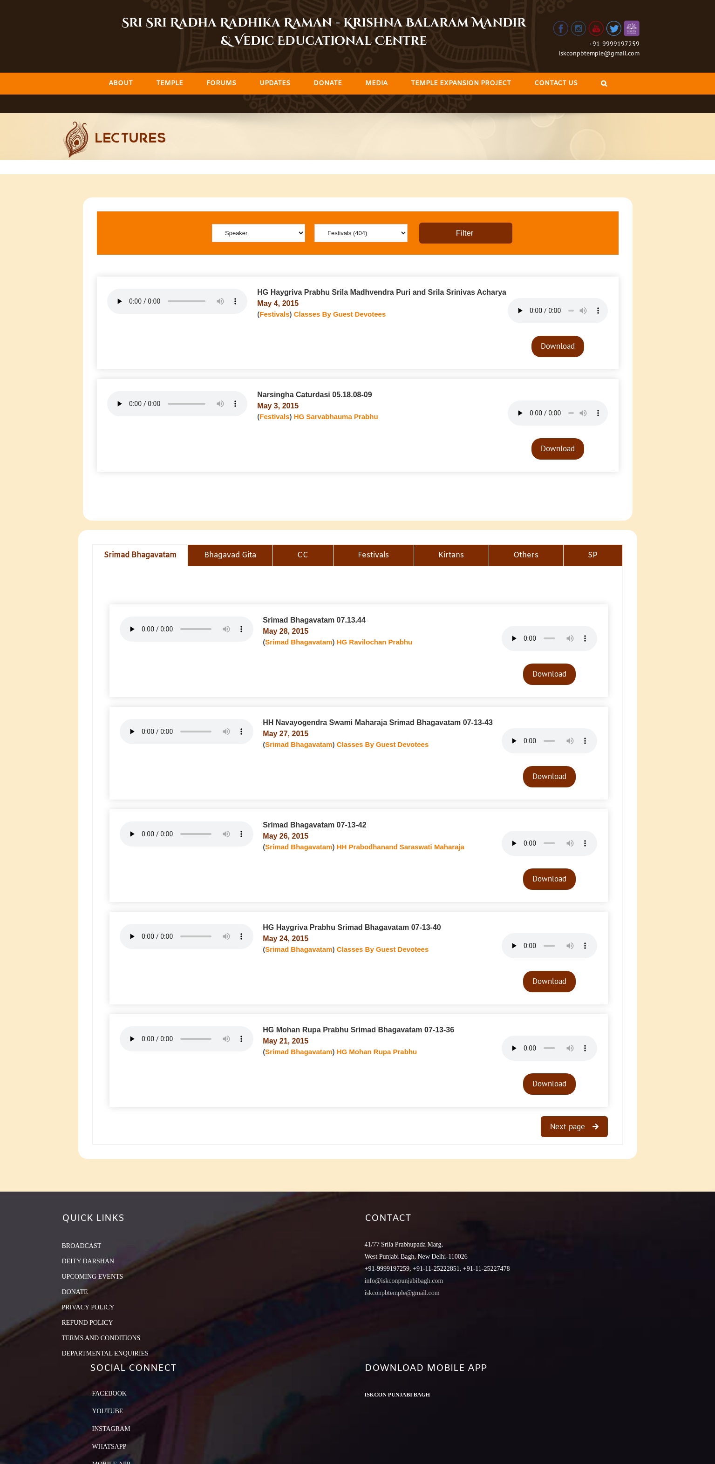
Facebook (109, 1393)
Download (558, 346)
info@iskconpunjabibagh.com (404, 1280)
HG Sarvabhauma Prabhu (336, 416)
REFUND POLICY (87, 1322)
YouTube (107, 1411)
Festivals (274, 314)
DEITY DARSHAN (88, 1261)
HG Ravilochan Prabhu (375, 642)
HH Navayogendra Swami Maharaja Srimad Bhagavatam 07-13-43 (378, 722)
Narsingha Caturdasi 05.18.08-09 (314, 395)
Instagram (111, 1428)
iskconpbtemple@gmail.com (599, 53)
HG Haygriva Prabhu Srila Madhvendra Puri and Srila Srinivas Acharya (381, 292)
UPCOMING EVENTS (92, 1276)
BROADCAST (82, 1245)
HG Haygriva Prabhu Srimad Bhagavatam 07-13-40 (352, 927)
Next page (568, 1126)
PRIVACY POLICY (88, 1307)
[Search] (604, 84)
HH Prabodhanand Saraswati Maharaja (400, 847)
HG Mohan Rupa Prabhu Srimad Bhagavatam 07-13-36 (358, 1030)
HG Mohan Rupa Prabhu (377, 1052)
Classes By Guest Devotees (340, 314)
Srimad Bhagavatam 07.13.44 (314, 620)
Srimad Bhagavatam (298, 642)
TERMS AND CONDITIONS (101, 1338)
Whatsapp (109, 1446)
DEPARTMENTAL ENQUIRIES (105, 1353)
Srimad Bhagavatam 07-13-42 (314, 825)
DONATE (75, 1291)
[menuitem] (120, 84)
